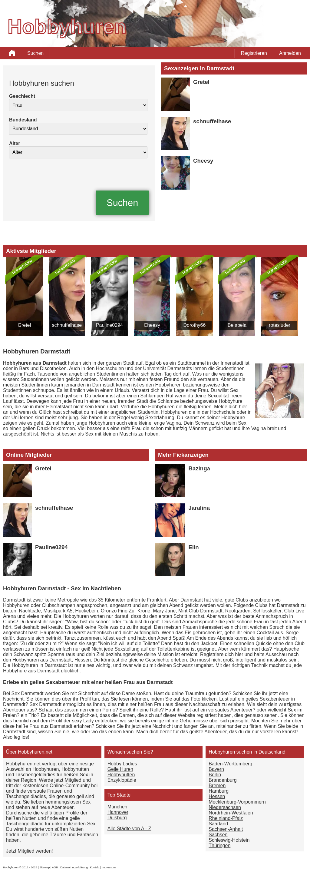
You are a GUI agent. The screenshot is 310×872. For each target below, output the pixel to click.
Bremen (217, 785)
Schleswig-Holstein (229, 840)
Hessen (217, 796)
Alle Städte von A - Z (129, 828)
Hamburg (219, 791)
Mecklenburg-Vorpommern (237, 801)
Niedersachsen (225, 807)
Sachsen (218, 834)
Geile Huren (120, 769)
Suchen (35, 53)
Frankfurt (157, 599)
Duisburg (117, 817)
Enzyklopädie (121, 780)
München (117, 806)
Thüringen (219, 845)
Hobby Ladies (122, 763)
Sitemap (44, 867)
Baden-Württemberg (230, 763)
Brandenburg (223, 780)
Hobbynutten (121, 774)
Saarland (218, 823)
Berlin (215, 774)
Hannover (117, 812)
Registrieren (254, 53)
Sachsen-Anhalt (226, 829)
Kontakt (95, 867)
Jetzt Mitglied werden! (29, 851)
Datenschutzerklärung (74, 867)
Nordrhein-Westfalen (231, 812)
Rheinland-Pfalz (226, 818)
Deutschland (272, 751)
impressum (109, 867)
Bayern (216, 769)
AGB (55, 867)
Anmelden (290, 53)
